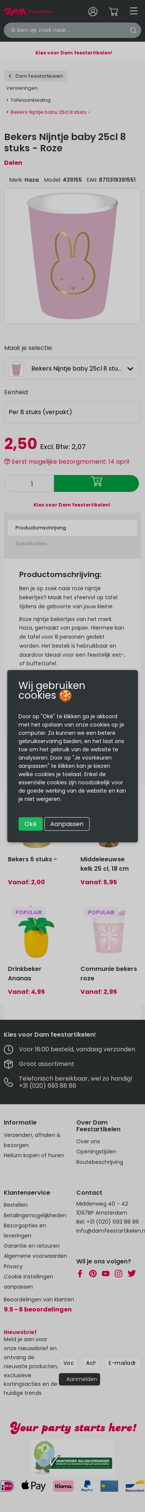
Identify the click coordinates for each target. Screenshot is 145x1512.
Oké (31, 823)
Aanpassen (66, 823)
